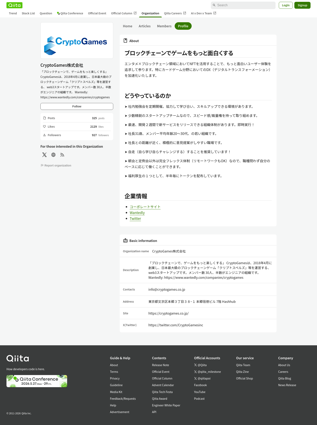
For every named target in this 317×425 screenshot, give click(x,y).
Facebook (200, 385)
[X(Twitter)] (44, 155)
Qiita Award (159, 398)
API (154, 412)
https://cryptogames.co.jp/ (168, 313)
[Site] (53, 155)
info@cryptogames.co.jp (166, 289)
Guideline (116, 385)
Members (164, 25)
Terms (114, 372)
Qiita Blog (284, 378)
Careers (283, 372)
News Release (287, 385)
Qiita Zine (242, 372)
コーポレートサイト (145, 206)
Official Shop (244, 378)
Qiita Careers (175, 13)
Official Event (97, 13)
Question (46, 13)
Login (286, 5)
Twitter (135, 218)
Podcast (199, 398)
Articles (144, 25)
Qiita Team (243, 365)
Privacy (114, 378)
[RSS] (62, 155)
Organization (150, 13)
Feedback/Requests (123, 398)
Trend (13, 13)
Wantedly (137, 212)
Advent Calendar (163, 385)
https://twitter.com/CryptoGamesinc (175, 324)
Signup (302, 5)
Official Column (124, 13)
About (114, 365)
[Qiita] (14, 5)
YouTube (199, 392)
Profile (183, 25)
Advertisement (119, 412)
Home (127, 25)
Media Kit (116, 392)
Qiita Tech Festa (162, 392)
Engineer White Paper (166, 405)
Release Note (160, 365)
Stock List (28, 13)
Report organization (55, 165)
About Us (284, 365)
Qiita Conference (70, 13)
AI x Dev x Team (204, 13)
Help (113, 405)
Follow (76, 106)
